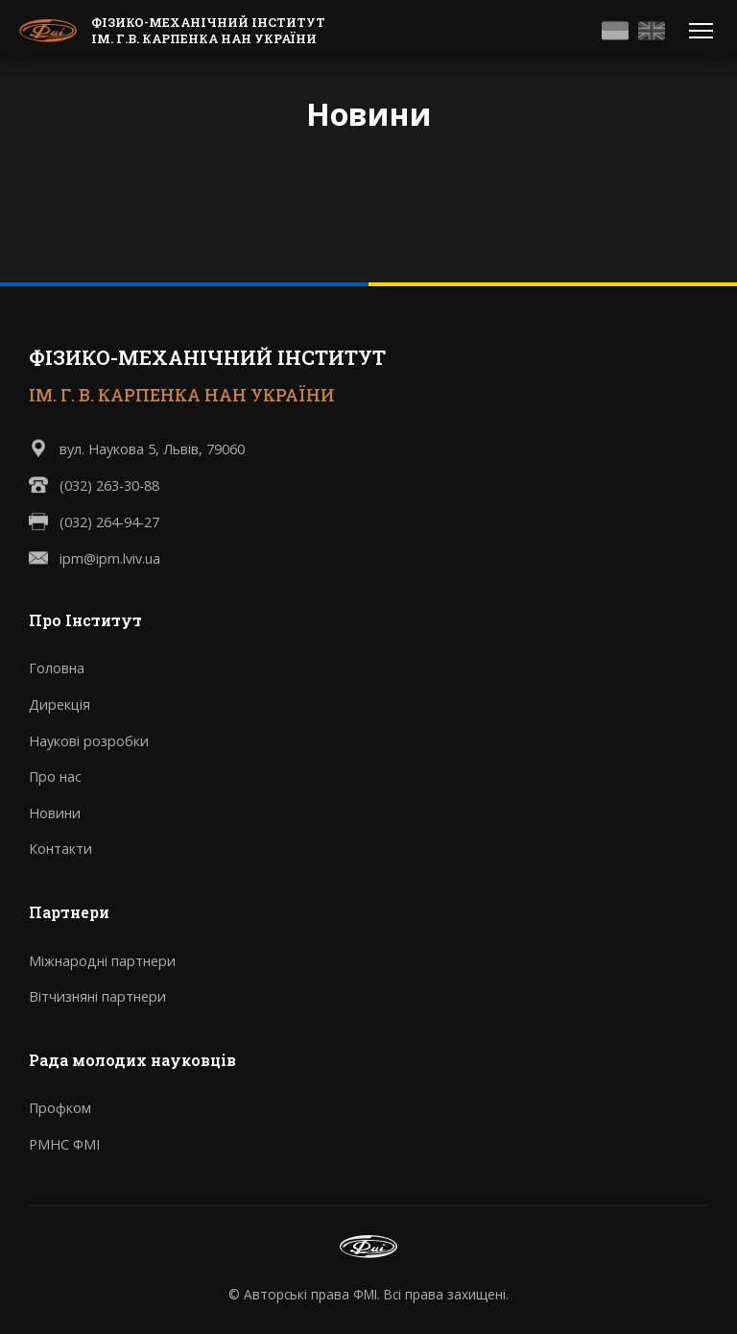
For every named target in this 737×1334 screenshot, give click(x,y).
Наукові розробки (89, 741)
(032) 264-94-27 (109, 522)
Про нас (55, 776)
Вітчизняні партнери (97, 996)
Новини (55, 813)
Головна (56, 668)
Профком (60, 1108)
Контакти (60, 848)
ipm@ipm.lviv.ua (109, 558)
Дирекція (59, 704)
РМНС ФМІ (64, 1144)
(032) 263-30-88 (109, 485)
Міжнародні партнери (102, 961)
